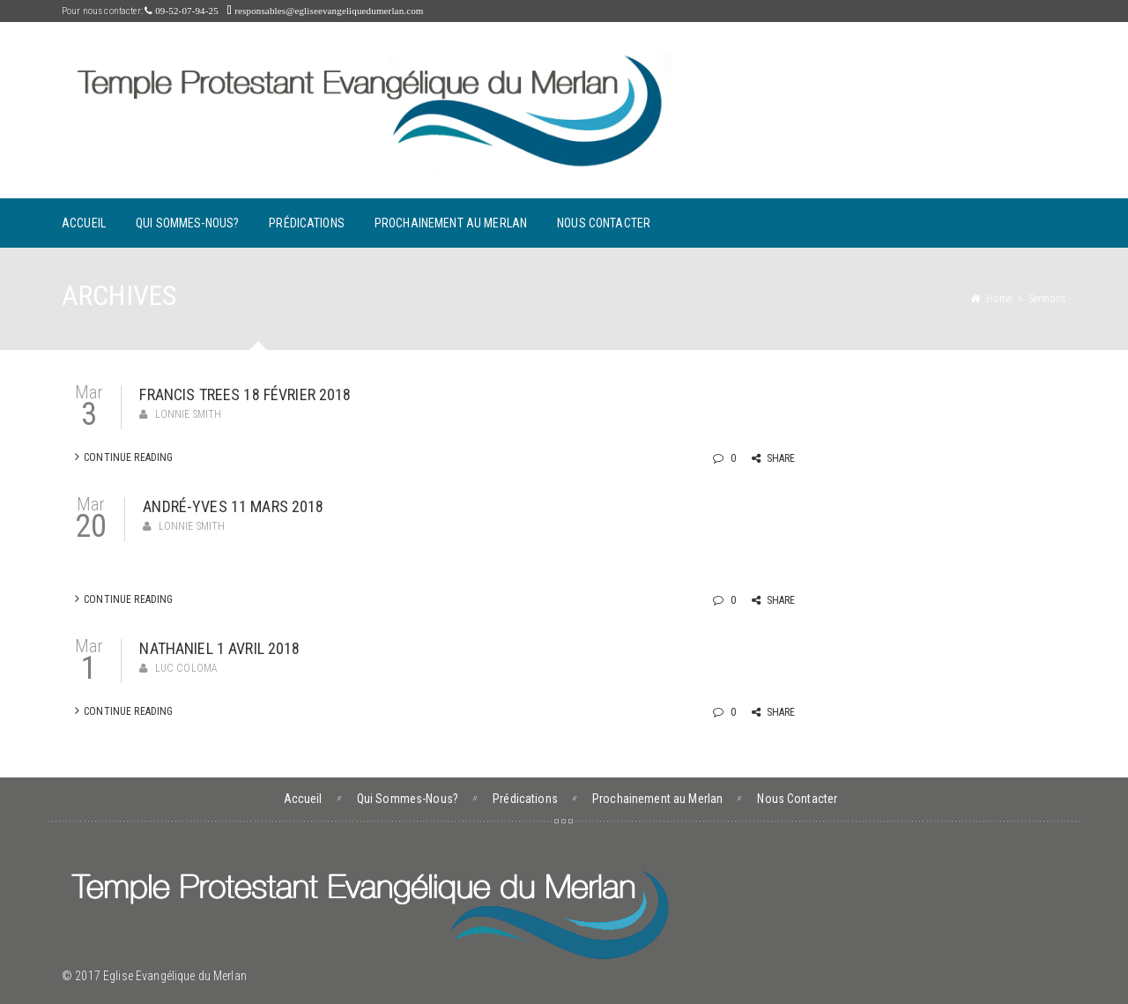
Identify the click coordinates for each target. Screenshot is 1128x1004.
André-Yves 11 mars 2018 (233, 506)
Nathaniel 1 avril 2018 (219, 648)
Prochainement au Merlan (451, 223)
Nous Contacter (603, 223)
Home (999, 299)
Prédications (307, 223)
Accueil (84, 223)
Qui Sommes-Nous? (187, 223)
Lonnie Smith (188, 414)
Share (774, 458)
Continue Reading (124, 457)
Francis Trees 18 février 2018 (245, 394)
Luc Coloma (186, 668)
